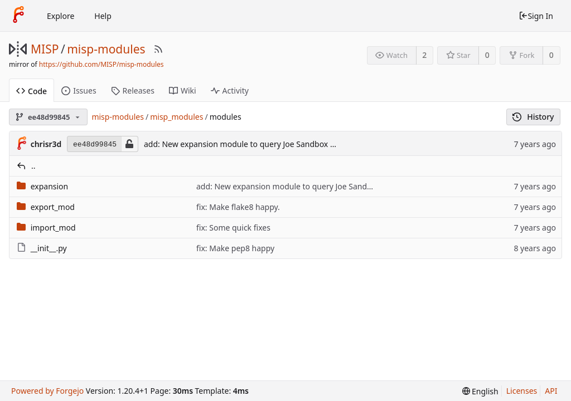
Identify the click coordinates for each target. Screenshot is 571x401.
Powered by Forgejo (47, 390)
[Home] (18, 15)
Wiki (182, 90)
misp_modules (176, 116)
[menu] (480, 391)
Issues (78, 90)
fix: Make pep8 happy (235, 248)
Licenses (522, 390)
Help (103, 16)
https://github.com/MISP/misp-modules (101, 64)
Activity (230, 90)
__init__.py (49, 248)
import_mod (53, 227)
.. (33, 165)
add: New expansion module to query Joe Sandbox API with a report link (275, 144)
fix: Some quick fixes (233, 227)
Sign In (536, 16)
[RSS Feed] (158, 49)
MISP (45, 49)
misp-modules (106, 49)
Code (31, 91)
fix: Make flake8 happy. (238, 207)
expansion (50, 186)
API (551, 390)
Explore (60, 16)
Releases (132, 90)
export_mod (53, 207)
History (533, 116)
